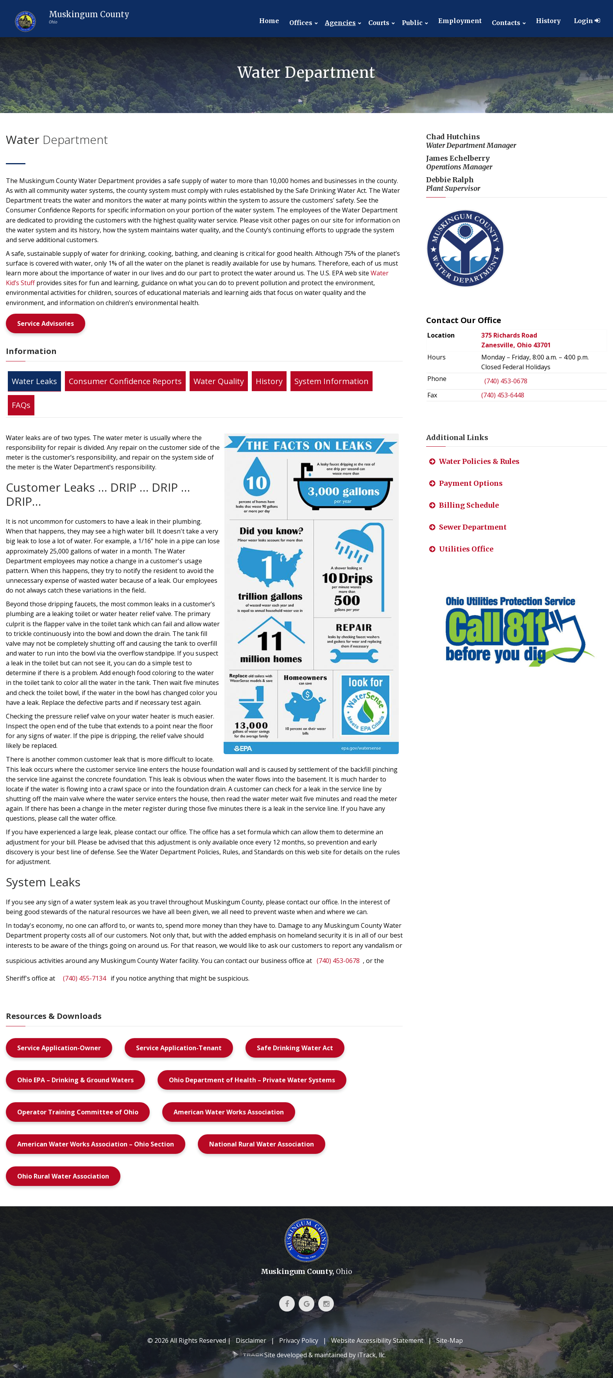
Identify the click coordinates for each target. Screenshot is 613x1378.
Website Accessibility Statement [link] (377, 1340)
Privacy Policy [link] (298, 1340)
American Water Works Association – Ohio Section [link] (95, 1144)
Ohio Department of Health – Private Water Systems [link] (252, 1080)
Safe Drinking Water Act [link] (295, 1048)
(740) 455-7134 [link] (84, 978)
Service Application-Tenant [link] (179, 1048)
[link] (69, 21)
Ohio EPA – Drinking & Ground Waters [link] (75, 1080)
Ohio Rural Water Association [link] (63, 1176)
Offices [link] (300, 23)
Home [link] (269, 21)
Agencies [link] (340, 23)
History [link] (548, 21)
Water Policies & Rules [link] (474, 461)
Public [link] (412, 23)
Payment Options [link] (466, 483)
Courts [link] (378, 23)
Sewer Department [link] (468, 527)
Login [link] (587, 21)
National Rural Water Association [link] (261, 1144)
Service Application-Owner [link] (59, 1048)
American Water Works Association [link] (229, 1112)
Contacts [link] (506, 23)
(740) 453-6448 (502, 395)
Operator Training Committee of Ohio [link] (77, 1112)
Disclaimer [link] (251, 1340)
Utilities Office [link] (461, 548)
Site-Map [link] (449, 1340)
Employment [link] (460, 21)
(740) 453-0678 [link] (338, 960)
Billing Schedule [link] (464, 505)
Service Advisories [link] (45, 323)
